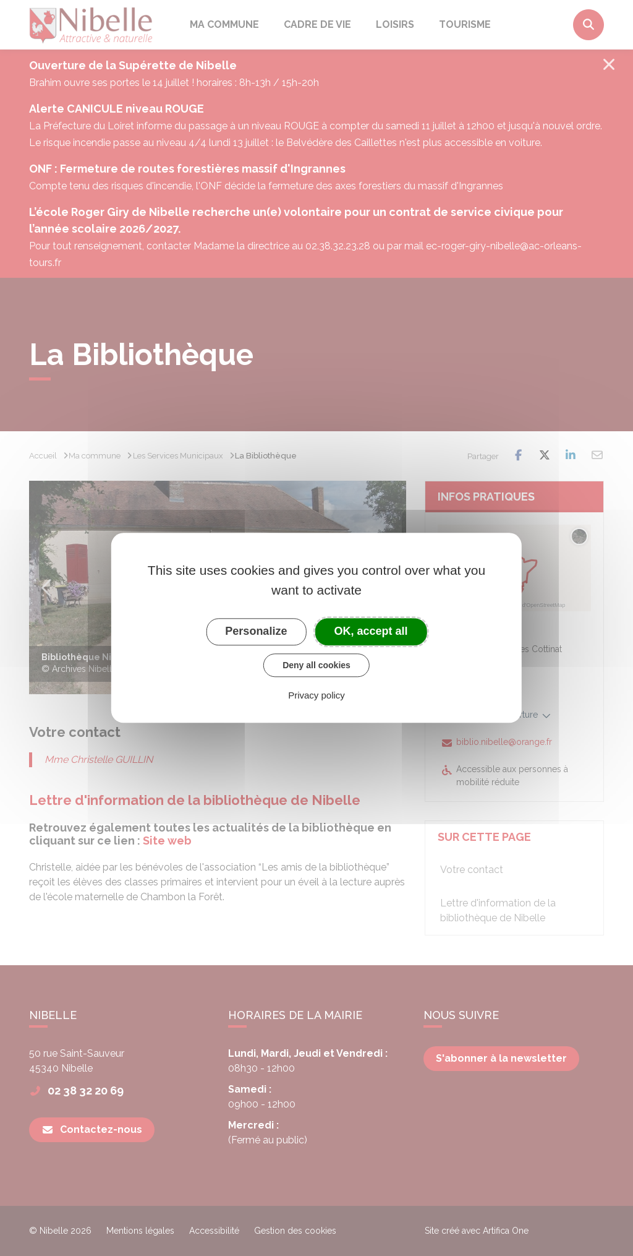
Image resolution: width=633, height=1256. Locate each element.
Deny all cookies (316, 665)
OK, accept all (371, 631)
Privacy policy (316, 695)
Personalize (256, 631)
